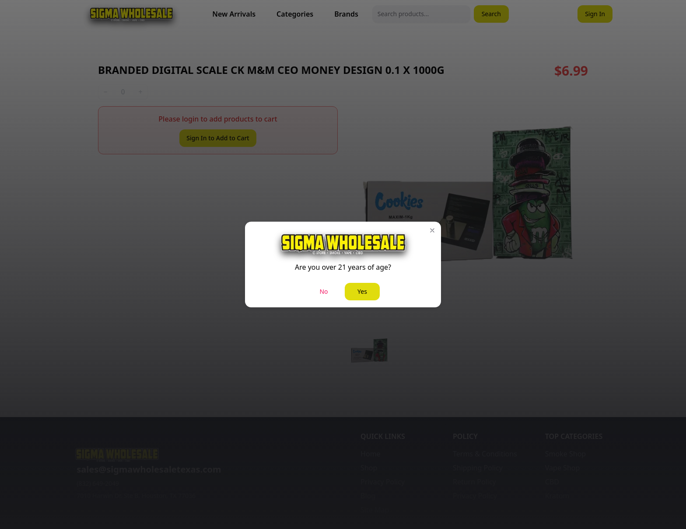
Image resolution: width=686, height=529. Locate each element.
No (323, 291)
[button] (432, 230)
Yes (362, 291)
